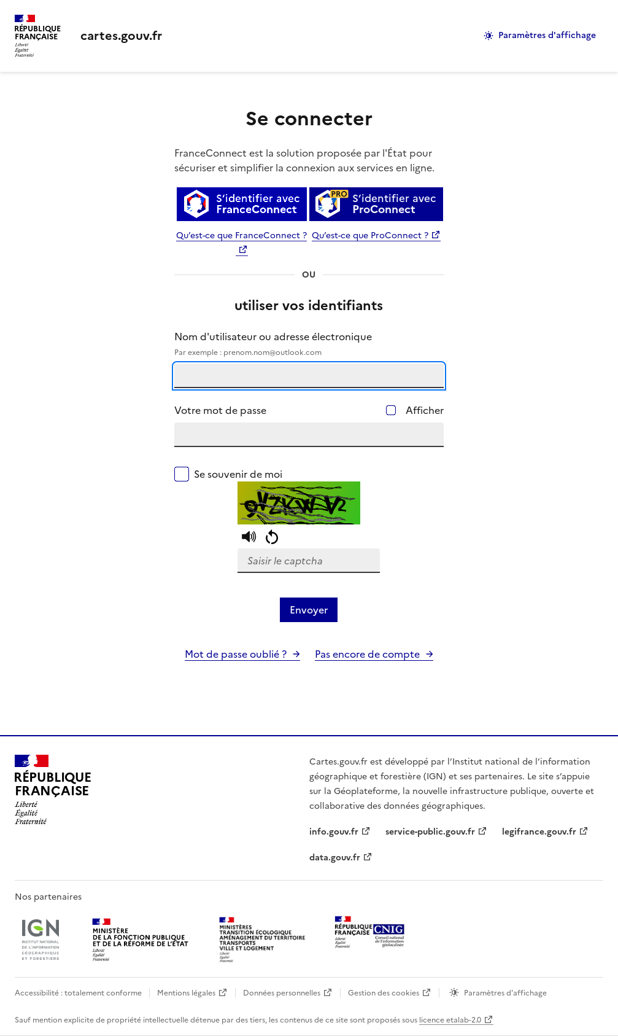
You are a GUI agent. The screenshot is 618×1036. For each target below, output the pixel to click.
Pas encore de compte (367, 654)
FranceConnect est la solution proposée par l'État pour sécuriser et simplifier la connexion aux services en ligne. (304, 160)
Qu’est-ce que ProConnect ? (370, 235)
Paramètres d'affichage (547, 35)
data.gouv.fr (334, 857)
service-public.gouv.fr (430, 831)
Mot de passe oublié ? (236, 654)
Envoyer (309, 609)
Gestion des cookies (383, 993)
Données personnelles (281, 993)
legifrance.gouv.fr (539, 831)
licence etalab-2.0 (450, 1020)
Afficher (425, 410)
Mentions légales (186, 993)
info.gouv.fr (333, 831)
